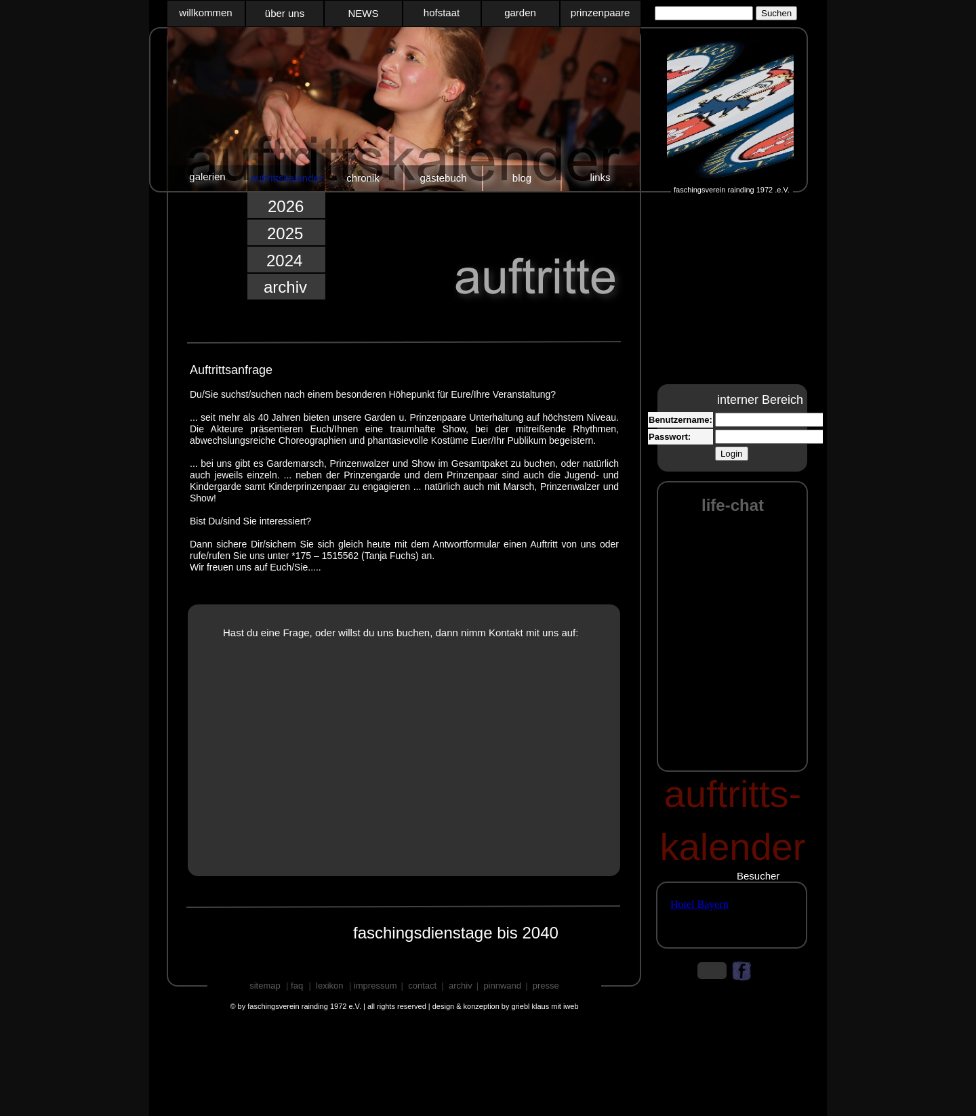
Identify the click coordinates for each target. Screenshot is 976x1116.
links (600, 177)
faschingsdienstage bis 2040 (455, 933)
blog (521, 178)
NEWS (363, 13)
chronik (362, 178)
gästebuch (443, 178)
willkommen (205, 12)
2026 (286, 206)
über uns (284, 13)
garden (520, 12)
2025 (285, 233)
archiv (285, 287)
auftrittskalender (286, 178)
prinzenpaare (600, 12)
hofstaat (442, 12)
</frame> (731, 14)
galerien (207, 176)
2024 (284, 260)
